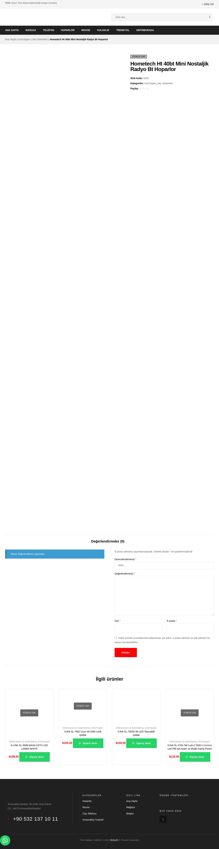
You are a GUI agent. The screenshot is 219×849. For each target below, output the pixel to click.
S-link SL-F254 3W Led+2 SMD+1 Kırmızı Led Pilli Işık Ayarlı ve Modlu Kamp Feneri (190, 747)
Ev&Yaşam (24, 39)
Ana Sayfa (12, 30)
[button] (5, 840)
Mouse (85, 30)
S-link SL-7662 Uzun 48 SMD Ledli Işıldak (82, 733)
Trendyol (122, 30)
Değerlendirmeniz (125, 573)
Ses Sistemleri (40, 39)
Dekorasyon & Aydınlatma (23, 741)
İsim (118, 621)
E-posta (172, 621)
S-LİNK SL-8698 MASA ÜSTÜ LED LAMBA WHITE (29, 747)
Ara (207, 17)
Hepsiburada (145, 30)
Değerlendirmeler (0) (108, 541)
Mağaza (30, 30)
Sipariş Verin (36, 757)
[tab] (108, 539)
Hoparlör (68, 30)
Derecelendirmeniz (125, 559)
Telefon (48, 30)
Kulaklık (103, 30)
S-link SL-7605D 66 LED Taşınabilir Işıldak (136, 733)
